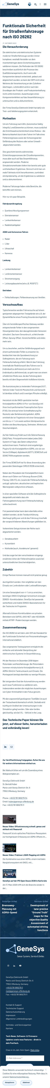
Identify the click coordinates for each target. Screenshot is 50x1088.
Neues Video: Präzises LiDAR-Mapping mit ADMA (24, 855)
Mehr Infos (34, 1050)
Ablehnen (26, 1082)
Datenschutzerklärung (19, 1077)
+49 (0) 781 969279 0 (14, 988)
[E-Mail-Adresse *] (25, 1058)
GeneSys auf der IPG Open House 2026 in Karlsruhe (25, 881)
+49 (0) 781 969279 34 (18, 798)
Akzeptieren (9, 1082)
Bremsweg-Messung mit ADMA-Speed (9, 909)
